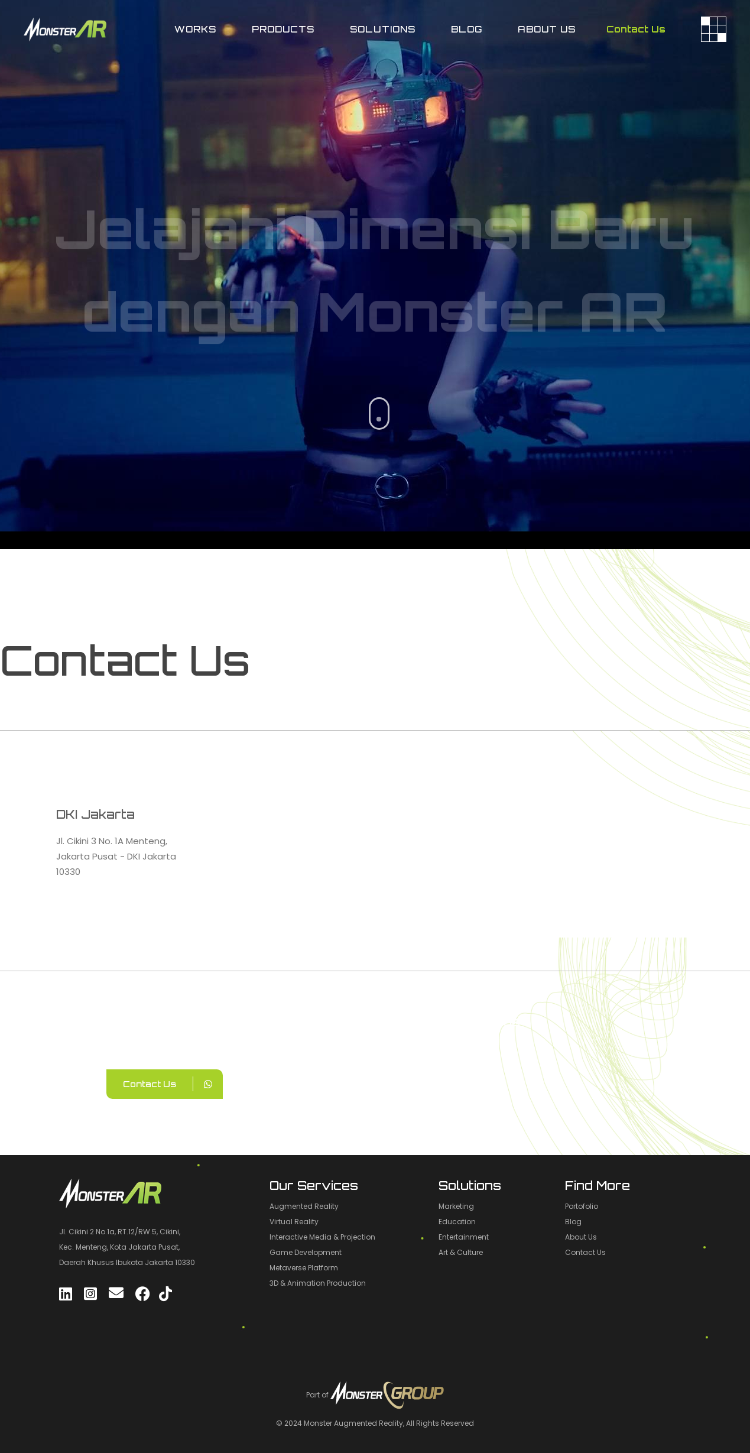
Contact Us (635, 29)
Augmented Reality (304, 1206)
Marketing (456, 1206)
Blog (573, 1222)
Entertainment (464, 1237)
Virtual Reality (294, 1222)
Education (457, 1222)
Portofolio (581, 1206)
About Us (581, 1237)
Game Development (306, 1252)
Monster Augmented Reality (353, 1423)
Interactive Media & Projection (322, 1237)
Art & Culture (461, 1252)
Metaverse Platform (304, 1268)
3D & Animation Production (318, 1283)
